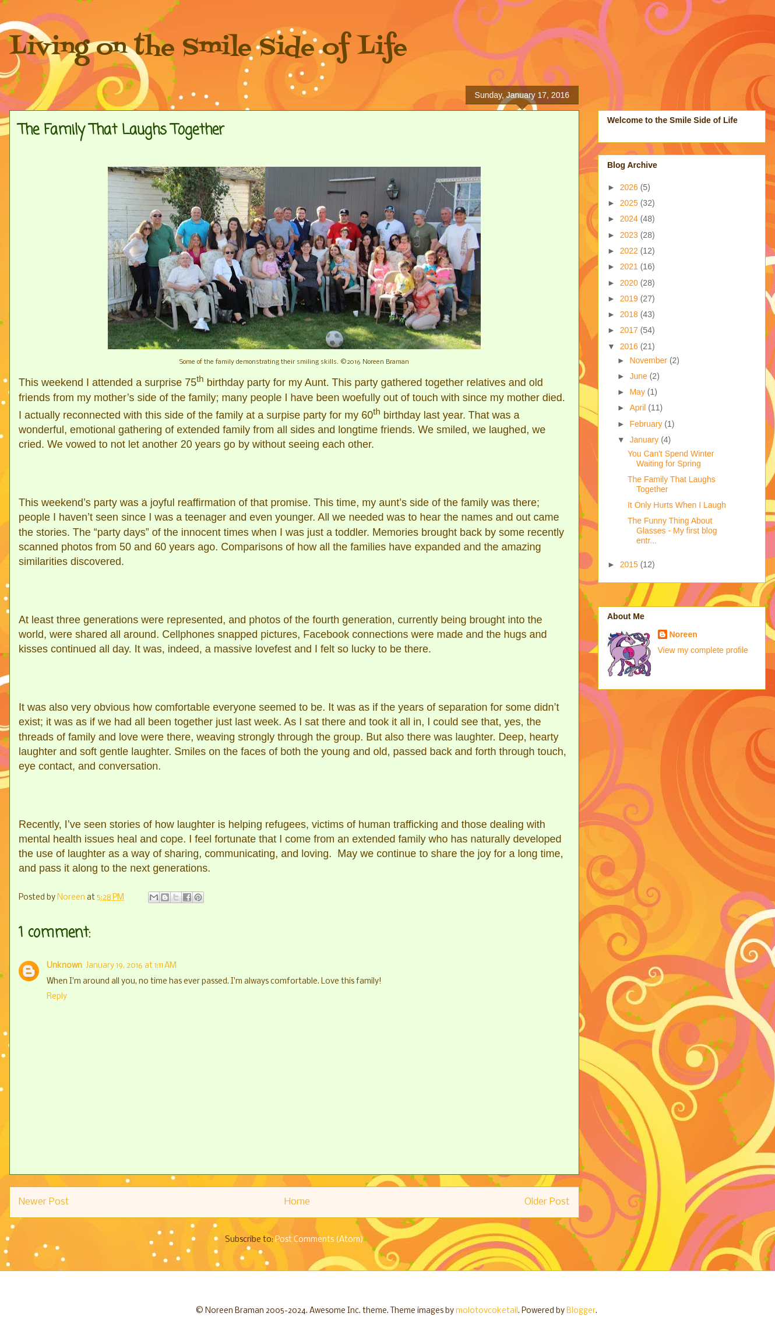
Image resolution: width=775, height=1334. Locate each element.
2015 (630, 564)
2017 (630, 330)
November (649, 360)
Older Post (547, 1202)
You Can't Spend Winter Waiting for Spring (671, 458)
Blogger (581, 1311)
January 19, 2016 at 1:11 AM (131, 965)
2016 (630, 346)
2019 (630, 298)
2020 (630, 282)
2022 (630, 250)
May (638, 391)
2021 (630, 266)
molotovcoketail (487, 1311)
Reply (57, 996)
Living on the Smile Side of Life (208, 48)
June (639, 376)
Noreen (684, 634)
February (646, 424)
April (638, 407)
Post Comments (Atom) (319, 1239)
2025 (630, 203)
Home (297, 1202)
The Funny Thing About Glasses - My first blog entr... (672, 530)
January (645, 439)
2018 (630, 314)
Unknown (64, 965)
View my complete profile (703, 650)
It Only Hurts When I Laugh (677, 505)
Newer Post (44, 1202)
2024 (630, 218)
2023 (630, 235)
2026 (630, 187)
